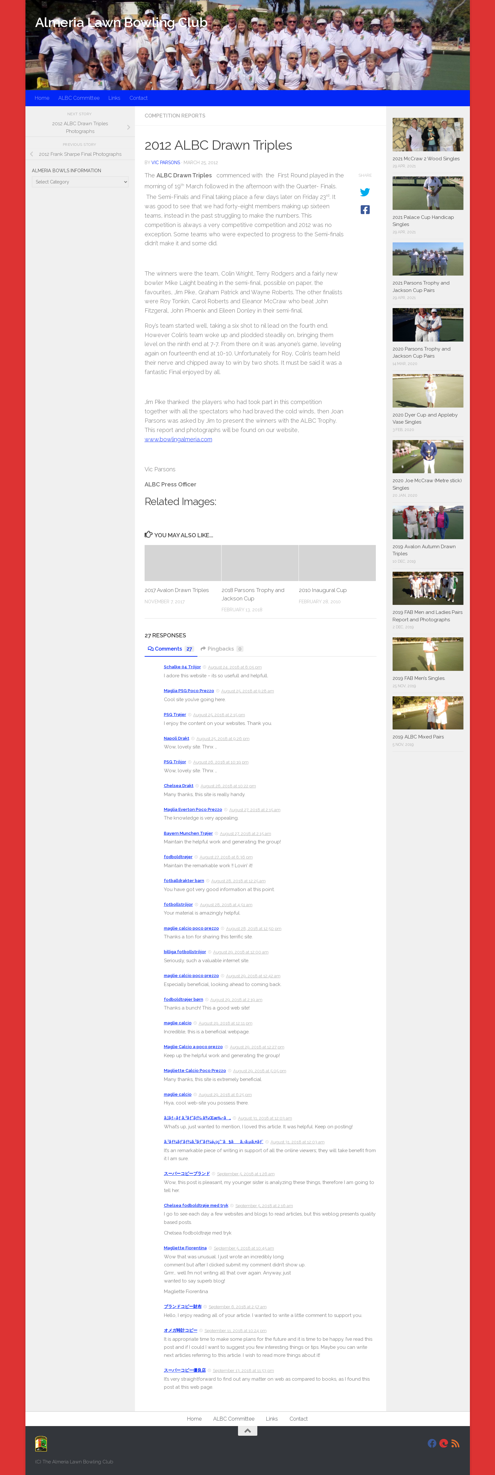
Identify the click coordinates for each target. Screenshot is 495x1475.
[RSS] (455, 1443)
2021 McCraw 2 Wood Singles (426, 159)
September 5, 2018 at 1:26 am (246, 1173)
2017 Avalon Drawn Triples (177, 590)
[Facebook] (432, 1443)
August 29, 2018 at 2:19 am (236, 999)
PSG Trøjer (175, 714)
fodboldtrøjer (178, 856)
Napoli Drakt (176, 738)
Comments (171, 649)
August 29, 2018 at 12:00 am (241, 952)
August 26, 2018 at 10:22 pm (228, 786)
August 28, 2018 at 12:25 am (238, 880)
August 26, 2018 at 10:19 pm (221, 762)
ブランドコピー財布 (183, 1306)
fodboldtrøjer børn (183, 999)
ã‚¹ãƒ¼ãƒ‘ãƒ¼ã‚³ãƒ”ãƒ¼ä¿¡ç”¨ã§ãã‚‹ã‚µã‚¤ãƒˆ (213, 1141)
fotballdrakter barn (184, 880)
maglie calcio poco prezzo (191, 928)
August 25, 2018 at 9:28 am (247, 691)
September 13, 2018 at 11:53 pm (243, 1370)
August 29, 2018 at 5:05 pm (259, 1070)
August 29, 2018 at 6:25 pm (225, 1094)
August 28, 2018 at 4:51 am (226, 904)
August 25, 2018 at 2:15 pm (219, 714)
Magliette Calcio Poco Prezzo (195, 1070)
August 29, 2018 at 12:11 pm (225, 1023)
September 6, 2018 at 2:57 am (238, 1306)
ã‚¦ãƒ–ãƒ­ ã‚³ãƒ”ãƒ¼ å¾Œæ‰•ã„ (197, 1117)
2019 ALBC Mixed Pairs (418, 737)
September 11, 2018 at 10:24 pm (236, 1330)
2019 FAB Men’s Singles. (419, 678)
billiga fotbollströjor (185, 951)
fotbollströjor (178, 904)
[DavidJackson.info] (443, 1443)
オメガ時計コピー (180, 1330)
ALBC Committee (79, 98)
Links (114, 98)
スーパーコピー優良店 (185, 1370)
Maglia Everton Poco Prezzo (193, 809)
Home (42, 98)
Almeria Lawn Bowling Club (121, 22)
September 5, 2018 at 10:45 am (244, 1248)
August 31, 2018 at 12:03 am (265, 1118)
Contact (138, 98)
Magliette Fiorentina (185, 1247)
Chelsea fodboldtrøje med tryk (196, 1205)
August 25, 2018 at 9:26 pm (223, 738)
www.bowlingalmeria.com (178, 439)
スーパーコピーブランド (187, 1173)
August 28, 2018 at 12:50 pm (253, 928)
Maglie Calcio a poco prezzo (193, 1046)
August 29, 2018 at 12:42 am (253, 975)
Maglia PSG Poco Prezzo (189, 690)
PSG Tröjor (175, 761)
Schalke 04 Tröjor (182, 666)
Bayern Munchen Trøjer (188, 833)
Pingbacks (222, 649)
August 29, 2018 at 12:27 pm (257, 1047)
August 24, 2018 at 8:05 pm (235, 667)
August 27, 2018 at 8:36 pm (226, 857)
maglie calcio (178, 1022)
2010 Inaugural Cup (323, 590)
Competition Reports (175, 116)
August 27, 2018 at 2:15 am (255, 809)
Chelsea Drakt (179, 785)
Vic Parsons (165, 162)
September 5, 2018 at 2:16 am (264, 1205)
